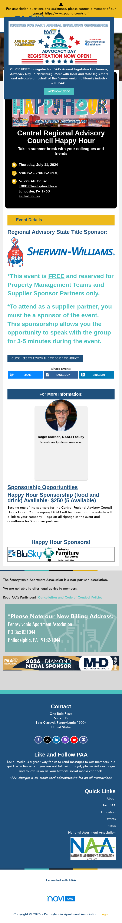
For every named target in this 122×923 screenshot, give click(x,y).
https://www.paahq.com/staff (67, 13)
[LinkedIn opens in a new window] (96, 375)
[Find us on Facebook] (38, 740)
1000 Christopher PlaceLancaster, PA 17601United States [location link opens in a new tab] (38, 191)
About (111, 798)
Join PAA (109, 805)
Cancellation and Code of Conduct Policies (70, 597)
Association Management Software (61, 900)
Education (108, 812)
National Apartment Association (92, 832)
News (112, 826)
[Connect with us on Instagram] (65, 740)
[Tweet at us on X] (47, 740)
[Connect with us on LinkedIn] (56, 740)
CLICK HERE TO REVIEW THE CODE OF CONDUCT (45, 358)
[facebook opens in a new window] (61, 375)
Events (111, 819)
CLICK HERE (20, 69)
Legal (105, 914)
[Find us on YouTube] (74, 740)
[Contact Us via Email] (83, 740)
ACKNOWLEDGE (59, 91)
